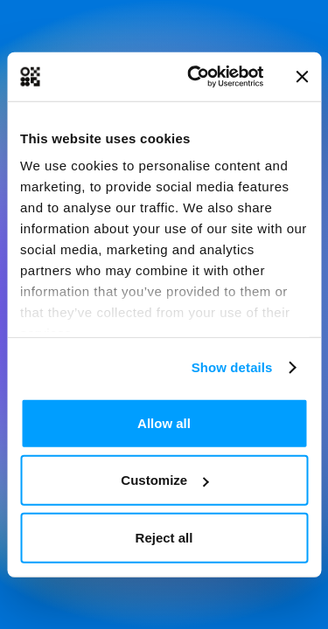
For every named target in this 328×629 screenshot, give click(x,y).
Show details (232, 367)
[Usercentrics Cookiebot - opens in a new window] (195, 77)
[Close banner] (302, 77)
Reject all (164, 536)
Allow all (164, 422)
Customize (164, 480)
